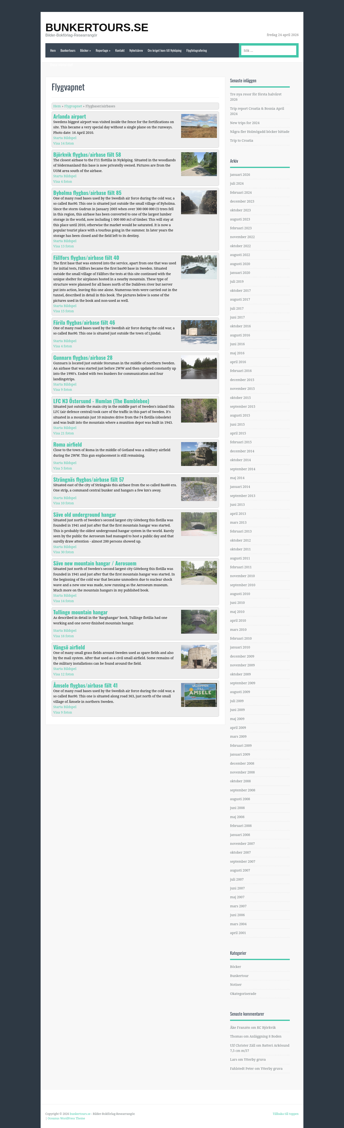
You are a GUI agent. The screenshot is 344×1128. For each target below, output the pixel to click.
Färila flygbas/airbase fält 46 (84, 322)
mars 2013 (238, 522)
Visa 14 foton (63, 143)
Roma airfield (67, 444)
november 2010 (242, 576)
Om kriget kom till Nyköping (165, 50)
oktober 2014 (240, 460)
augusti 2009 (240, 691)
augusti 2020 (240, 263)
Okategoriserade (243, 993)
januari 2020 (240, 272)
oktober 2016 (240, 326)
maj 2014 (237, 477)
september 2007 (242, 861)
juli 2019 (237, 281)
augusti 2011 (240, 558)
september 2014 (242, 469)
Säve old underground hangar (84, 514)
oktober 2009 (240, 674)
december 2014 (242, 451)
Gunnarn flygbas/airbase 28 (83, 357)
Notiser (236, 984)
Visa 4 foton (62, 181)
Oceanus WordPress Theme (66, 1118)
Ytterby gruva (255, 1059)
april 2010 (238, 620)
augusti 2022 (240, 254)
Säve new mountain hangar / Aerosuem (94, 563)
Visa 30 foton (63, 552)
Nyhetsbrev (136, 50)
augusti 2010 (240, 593)
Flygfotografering (196, 50)
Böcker (85, 50)
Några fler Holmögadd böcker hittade (259, 131)
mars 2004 (238, 924)
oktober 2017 (240, 290)
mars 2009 (238, 736)
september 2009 (242, 683)
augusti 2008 (240, 799)
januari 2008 (240, 834)
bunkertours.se (96, 27)
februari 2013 (241, 531)
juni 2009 (237, 709)
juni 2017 (237, 317)
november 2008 (242, 772)
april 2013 (238, 513)
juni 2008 (237, 807)
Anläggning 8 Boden (266, 1036)
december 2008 (242, 763)
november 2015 (242, 388)
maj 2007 (237, 897)
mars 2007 (238, 906)
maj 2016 (237, 353)
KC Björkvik (266, 1027)
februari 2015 (241, 442)
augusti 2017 (240, 299)
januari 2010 (240, 647)
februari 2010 (241, 638)
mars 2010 (238, 629)
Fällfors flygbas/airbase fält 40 (86, 257)
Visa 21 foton (63, 433)
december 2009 (242, 656)
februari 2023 (241, 228)
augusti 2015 (240, 415)
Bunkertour (239, 975)
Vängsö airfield (69, 647)
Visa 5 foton (62, 468)
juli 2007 (237, 879)
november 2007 (242, 843)
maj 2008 (237, 817)
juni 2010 (237, 602)
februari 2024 (241, 192)
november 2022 (242, 237)
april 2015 (238, 433)
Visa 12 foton (63, 674)
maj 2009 (237, 718)
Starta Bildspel (64, 138)
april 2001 (238, 932)
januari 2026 (240, 174)
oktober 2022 (240, 246)
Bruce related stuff (61, 64)
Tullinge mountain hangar (80, 612)
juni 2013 (237, 504)
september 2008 (242, 790)
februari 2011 (241, 567)
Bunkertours (67, 50)
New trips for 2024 (244, 122)
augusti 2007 (240, 870)
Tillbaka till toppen (286, 1114)
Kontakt (119, 50)
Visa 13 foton (63, 246)
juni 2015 (237, 424)
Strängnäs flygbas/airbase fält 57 (88, 479)
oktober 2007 (240, 852)
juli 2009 (237, 701)
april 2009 (238, 727)
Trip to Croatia (241, 140)
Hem (53, 50)
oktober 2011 (240, 549)
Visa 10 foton (63, 503)
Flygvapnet (73, 106)
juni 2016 (237, 344)
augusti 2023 (240, 219)
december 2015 (242, 379)
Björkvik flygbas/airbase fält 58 (87, 154)
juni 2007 (237, 888)
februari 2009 (241, 745)
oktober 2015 (240, 397)
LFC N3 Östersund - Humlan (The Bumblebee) (101, 401)
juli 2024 (237, 183)
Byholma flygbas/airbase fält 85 (87, 192)
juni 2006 (237, 915)
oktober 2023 (240, 210)
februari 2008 (241, 825)
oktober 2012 (240, 540)
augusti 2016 (240, 335)
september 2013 (242, 495)
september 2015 (242, 406)
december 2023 (242, 201)
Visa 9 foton (62, 389)
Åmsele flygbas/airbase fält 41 (85, 685)
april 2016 (238, 362)
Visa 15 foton (63, 311)
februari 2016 (241, 370)
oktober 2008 (240, 781)
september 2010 (242, 585)
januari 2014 (240, 486)
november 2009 (242, 665)
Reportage (103, 50)
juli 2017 (237, 308)
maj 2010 (237, 611)
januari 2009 (240, 754)
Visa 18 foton (63, 636)
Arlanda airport (69, 116)
